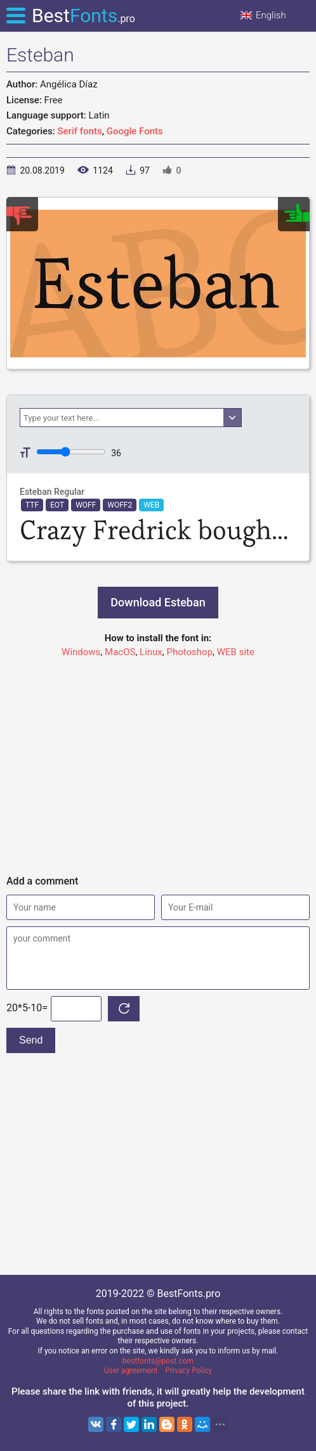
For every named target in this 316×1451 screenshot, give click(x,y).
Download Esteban (157, 602)
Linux (151, 652)
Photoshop (190, 652)
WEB (151, 505)
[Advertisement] (158, 761)
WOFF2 (119, 505)
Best (83, 15)
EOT (57, 505)
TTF (32, 505)
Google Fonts (135, 131)
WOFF (86, 505)
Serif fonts (80, 131)
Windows (81, 652)
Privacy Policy (188, 1370)
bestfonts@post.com (158, 1361)
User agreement (131, 1370)
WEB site (235, 652)
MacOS (120, 652)
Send (31, 1040)
